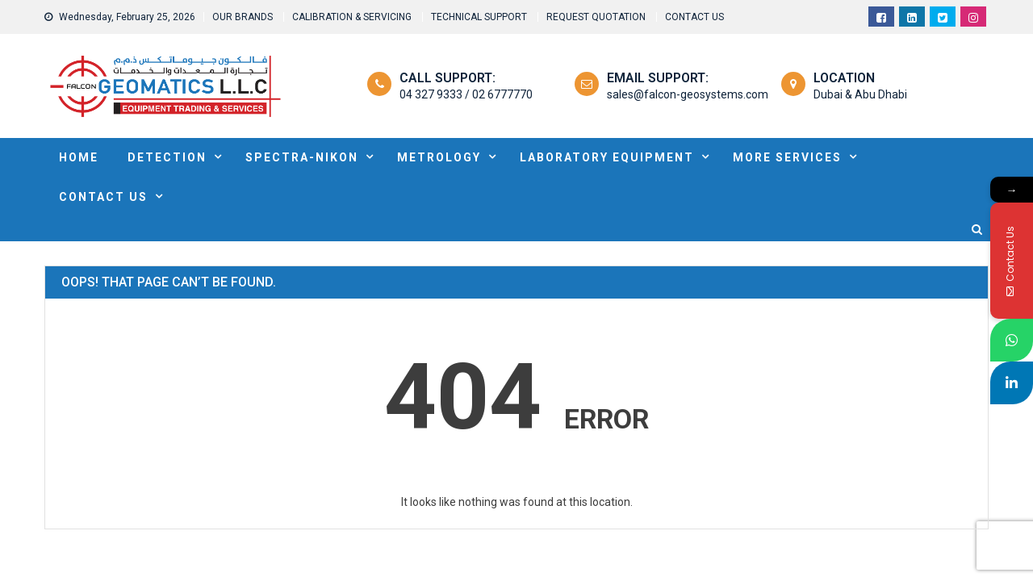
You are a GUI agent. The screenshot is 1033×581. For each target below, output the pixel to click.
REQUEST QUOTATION (596, 17)
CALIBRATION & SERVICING (352, 17)
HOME (78, 157)
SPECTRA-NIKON (301, 157)
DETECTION (167, 157)
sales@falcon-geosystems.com (687, 94)
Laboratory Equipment (607, 157)
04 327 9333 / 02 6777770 (466, 94)
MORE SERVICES (787, 157)
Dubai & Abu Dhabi (860, 94)
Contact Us (103, 196)
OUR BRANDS (242, 17)
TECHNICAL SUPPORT (479, 17)
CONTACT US (694, 17)
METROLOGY (439, 157)
